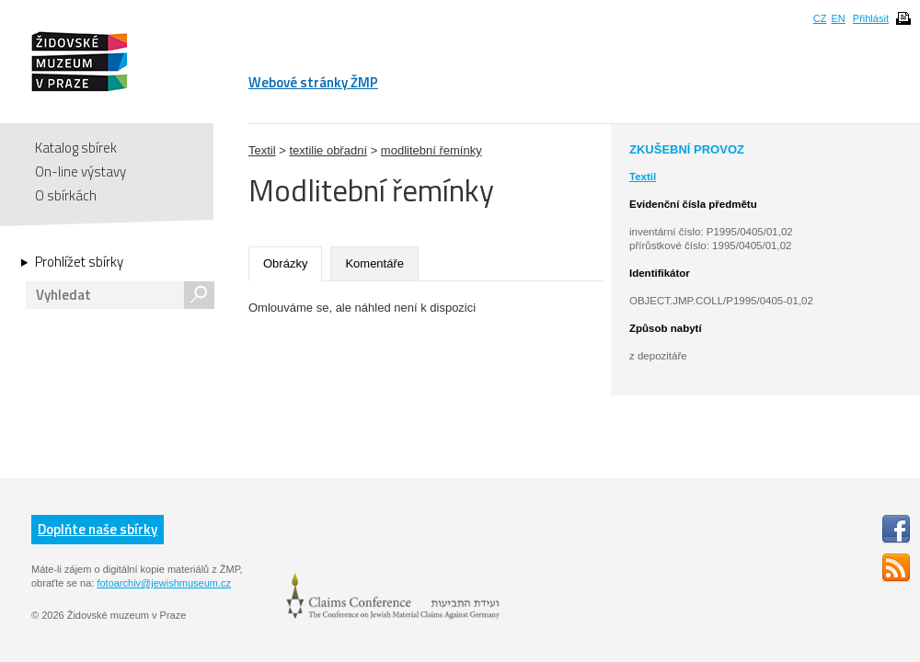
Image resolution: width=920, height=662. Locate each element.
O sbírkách (66, 195)
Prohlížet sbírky (79, 262)
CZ (820, 18)
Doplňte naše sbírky (97, 529)
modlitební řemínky (431, 150)
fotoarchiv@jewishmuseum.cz (164, 582)
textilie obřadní (328, 150)
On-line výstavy (80, 171)
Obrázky (285, 263)
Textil (262, 150)
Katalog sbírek (76, 147)
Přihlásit (871, 18)
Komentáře (374, 263)
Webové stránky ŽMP (313, 82)
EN (838, 18)
